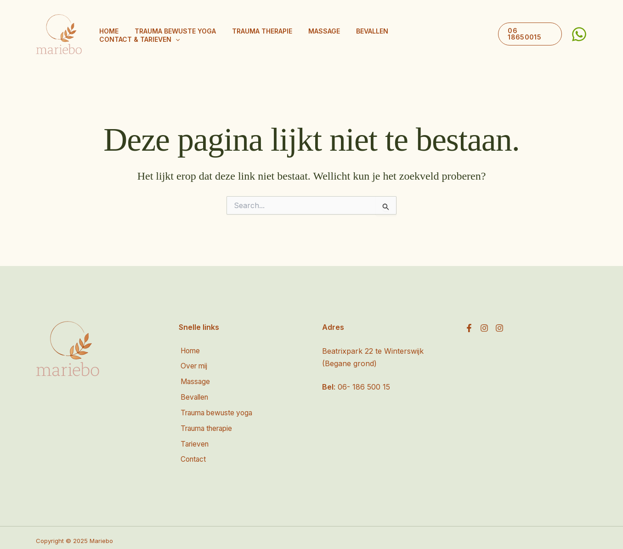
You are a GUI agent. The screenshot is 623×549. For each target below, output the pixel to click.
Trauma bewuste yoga (202, 34)
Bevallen (378, 34)
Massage (337, 34)
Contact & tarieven (443, 34)
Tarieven (194, 439)
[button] (480, 34)
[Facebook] (469, 328)
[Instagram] (484, 328)
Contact (192, 454)
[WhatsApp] (579, 34)
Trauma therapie (282, 34)
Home (142, 34)
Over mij (193, 365)
